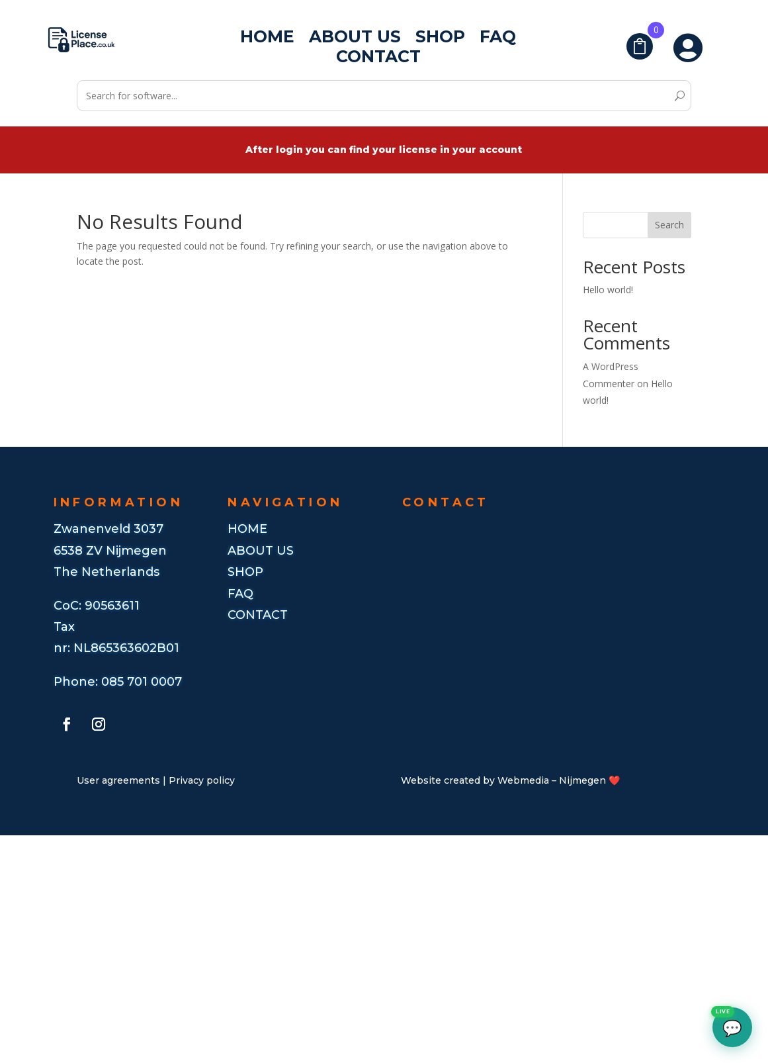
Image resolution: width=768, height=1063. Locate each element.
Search (669, 224)
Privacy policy (202, 780)
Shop (440, 39)
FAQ (498, 39)
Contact (378, 59)
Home (267, 39)
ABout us (261, 550)
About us (355, 39)
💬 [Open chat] (727, 1023)
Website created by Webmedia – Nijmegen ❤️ (510, 780)
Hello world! (608, 289)
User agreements (118, 780)
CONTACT (258, 615)
